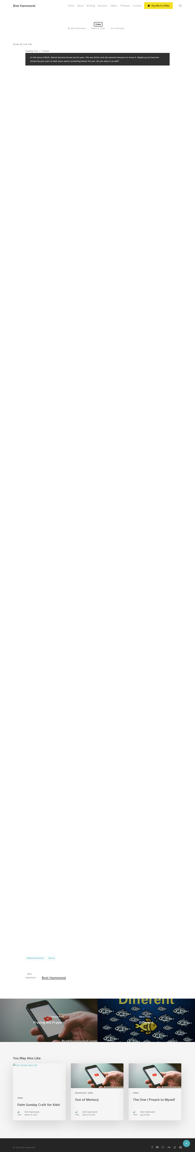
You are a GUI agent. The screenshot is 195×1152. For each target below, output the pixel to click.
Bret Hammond (24, 5)
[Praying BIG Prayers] (48, 1020)
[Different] (146, 1020)
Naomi (51, 958)
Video (98, 24)
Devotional (80, 1092)
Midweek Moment (35, 958)
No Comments (117, 28)
